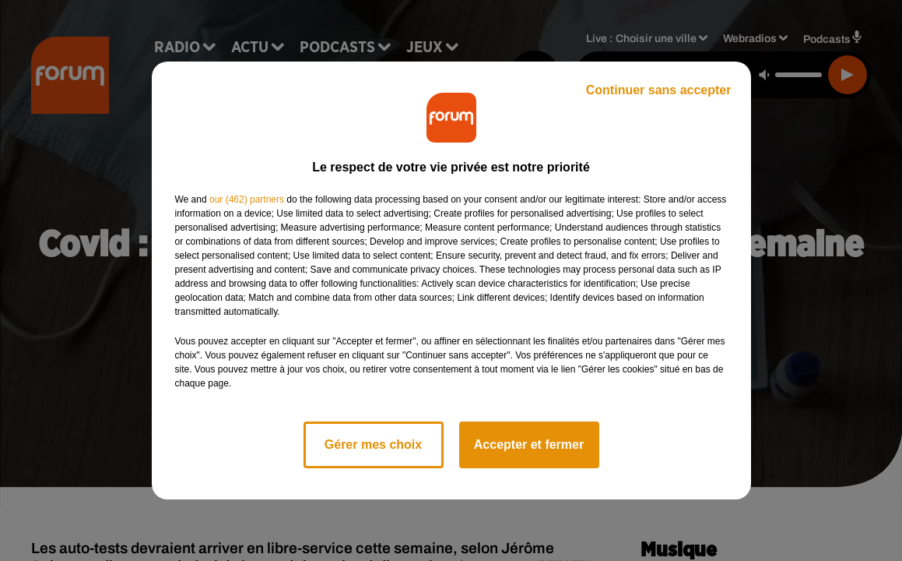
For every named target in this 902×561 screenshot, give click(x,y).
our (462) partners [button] (246, 199)
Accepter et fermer (529, 444)
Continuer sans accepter (659, 90)
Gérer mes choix (373, 444)
